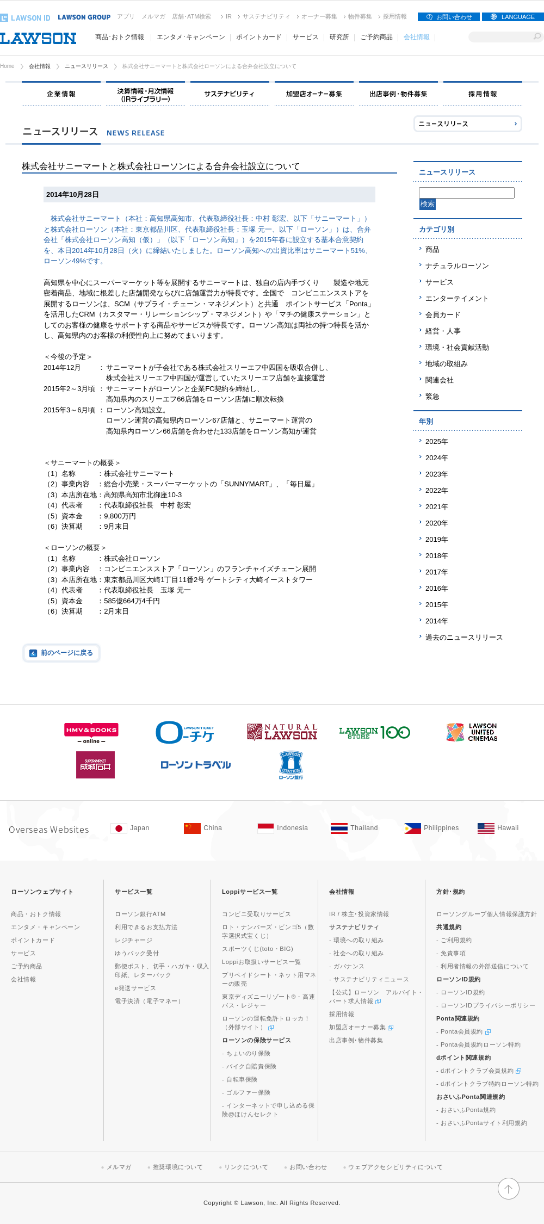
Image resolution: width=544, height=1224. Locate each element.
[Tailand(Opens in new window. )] (362, 828)
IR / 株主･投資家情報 (359, 914)
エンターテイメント (457, 298)
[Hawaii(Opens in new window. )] (509, 828)
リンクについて (246, 1167)
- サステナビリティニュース (369, 979)
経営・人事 (443, 331)
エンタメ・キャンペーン (46, 927)
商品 (432, 249)
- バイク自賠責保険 (249, 1066)
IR (229, 16)
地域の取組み (446, 364)
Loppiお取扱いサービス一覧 (261, 962)
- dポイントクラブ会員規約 (478, 1070)
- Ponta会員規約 (463, 1031)
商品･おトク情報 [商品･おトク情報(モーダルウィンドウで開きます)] (119, 37)
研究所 (339, 37)
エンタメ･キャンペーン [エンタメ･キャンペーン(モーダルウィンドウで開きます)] (191, 37)
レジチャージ (134, 940)
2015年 (436, 605)
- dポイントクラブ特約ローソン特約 (487, 1083)
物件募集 (360, 16)
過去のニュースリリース (464, 637)
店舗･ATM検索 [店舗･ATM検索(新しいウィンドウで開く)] (191, 16)
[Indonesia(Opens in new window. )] (288, 828)
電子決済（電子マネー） (149, 1001)
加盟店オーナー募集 (361, 1027)
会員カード (443, 315)
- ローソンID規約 (460, 992)
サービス (439, 282)
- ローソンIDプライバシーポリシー (486, 1005)
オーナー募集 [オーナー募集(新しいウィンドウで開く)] (319, 16)
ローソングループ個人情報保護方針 (486, 914)
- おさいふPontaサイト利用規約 (481, 1123)
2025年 (436, 441)
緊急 (432, 396)
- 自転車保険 (240, 1079)
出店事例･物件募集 (356, 1040)
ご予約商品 (376, 37)
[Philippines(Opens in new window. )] (435, 828)
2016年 (436, 588)
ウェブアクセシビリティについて (395, 1167)
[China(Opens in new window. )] (215, 828)
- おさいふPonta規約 (466, 1109)
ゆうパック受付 (137, 953)
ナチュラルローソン (457, 266)
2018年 (436, 556)
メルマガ (153, 16)
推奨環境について (178, 1167)
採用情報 (395, 16)
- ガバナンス (347, 966)
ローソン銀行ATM (140, 914)
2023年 (436, 474)
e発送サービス (135, 988)
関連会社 (439, 380)
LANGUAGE (518, 17)
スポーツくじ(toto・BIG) (257, 948)
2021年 (436, 507)
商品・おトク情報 (36, 914)
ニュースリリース (86, 66)
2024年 (436, 458)
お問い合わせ (454, 17)
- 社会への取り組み (356, 953)
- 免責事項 (451, 953)
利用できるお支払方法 (146, 927)
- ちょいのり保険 (246, 1053)
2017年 (436, 572)
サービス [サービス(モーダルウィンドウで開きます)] (306, 37)
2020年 (436, 523)
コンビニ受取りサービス (257, 914)
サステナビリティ (266, 16)
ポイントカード (33, 940)
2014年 (436, 621)
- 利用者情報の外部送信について (482, 966)
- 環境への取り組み (356, 940)
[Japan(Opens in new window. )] (141, 828)
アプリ (126, 16)
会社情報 (40, 66)
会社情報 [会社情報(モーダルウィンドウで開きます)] (417, 37)
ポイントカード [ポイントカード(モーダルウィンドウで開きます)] (259, 37)
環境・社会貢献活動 (457, 347)
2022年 (436, 490)
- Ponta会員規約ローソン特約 (478, 1044)
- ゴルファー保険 (246, 1092)
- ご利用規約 (454, 940)
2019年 (436, 539)
